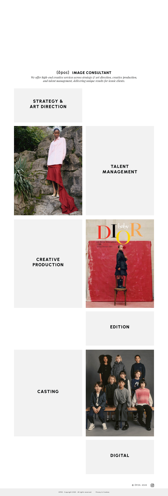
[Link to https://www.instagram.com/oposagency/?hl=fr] (152, 485)
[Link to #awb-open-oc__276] (84, 5)
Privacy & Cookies (102, 492)
